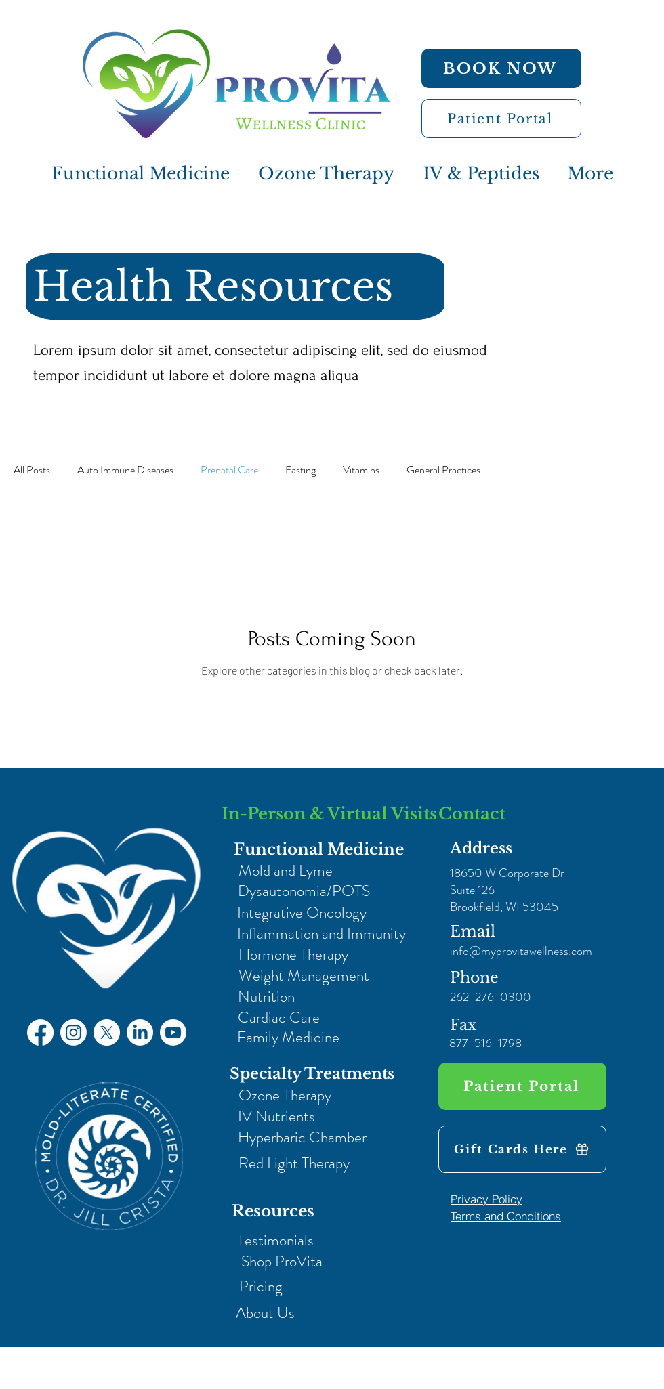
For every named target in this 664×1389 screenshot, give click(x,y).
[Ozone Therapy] (284, 1095)
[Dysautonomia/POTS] (303, 890)
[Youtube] (173, 1032)
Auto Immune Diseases (125, 470)
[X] (107, 1032)
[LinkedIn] (140, 1032)
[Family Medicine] (288, 1037)
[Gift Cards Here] (522, 1149)
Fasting (300, 470)
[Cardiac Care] (278, 1017)
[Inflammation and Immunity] (321, 933)
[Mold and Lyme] (285, 870)
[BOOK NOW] (501, 68)
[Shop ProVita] (281, 1261)
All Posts (32, 470)
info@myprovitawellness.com (521, 951)
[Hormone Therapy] (293, 954)
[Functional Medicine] (318, 849)
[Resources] (273, 1211)
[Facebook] (40, 1032)
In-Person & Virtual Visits (329, 814)
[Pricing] (260, 1286)
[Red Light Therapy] (293, 1163)
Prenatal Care (229, 470)
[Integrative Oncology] (301, 912)
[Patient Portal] (501, 118)
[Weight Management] (303, 975)
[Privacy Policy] (486, 1198)
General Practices (443, 470)
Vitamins (361, 470)
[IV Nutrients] (276, 1116)
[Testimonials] (275, 1240)
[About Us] (265, 1312)
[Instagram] (73, 1032)
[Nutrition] (266, 996)
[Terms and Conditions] (505, 1215)
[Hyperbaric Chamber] (301, 1137)
